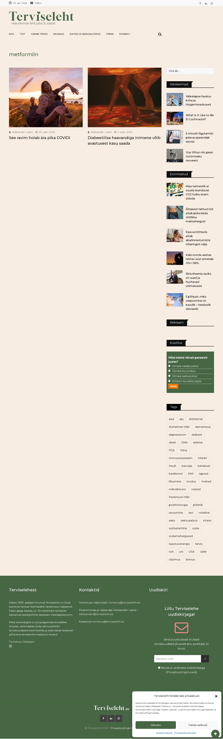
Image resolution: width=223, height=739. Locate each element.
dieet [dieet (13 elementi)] (172, 442)
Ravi (11, 34)
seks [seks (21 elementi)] (172, 520)
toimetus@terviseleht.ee (124, 602)
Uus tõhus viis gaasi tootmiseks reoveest (199, 156)
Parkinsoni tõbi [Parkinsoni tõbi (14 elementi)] (179, 497)
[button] (216, 696)
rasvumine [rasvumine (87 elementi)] (176, 512)
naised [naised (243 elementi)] (196, 489)
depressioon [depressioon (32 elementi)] (177, 434)
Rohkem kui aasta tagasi (186, 381)
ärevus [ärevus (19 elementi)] (190, 559)
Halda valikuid (197, 725)
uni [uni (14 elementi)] (181, 551)
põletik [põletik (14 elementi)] (198, 505)
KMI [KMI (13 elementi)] (191, 473)
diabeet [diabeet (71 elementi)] (196, 434)
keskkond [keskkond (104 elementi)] (176, 473)
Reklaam (29, 641)
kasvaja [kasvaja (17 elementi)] (187, 466)
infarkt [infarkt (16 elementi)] (202, 458)
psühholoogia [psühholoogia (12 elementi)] (178, 505)
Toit (22, 34)
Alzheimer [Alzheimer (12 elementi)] (196, 419)
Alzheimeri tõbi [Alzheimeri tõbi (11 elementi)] (179, 427)
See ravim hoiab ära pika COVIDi (39, 137)
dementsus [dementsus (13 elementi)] (203, 427)
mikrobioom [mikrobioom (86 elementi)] (177, 489)
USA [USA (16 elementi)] (192, 551)
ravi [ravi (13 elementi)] (190, 512)
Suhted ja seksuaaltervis (85, 34)
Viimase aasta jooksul (184, 376)
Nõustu (156, 725)
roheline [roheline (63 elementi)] (204, 512)
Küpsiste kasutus (164, 732)
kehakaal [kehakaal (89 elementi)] (204, 466)
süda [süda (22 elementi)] (195, 528)
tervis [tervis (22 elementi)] (199, 544)
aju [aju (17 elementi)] (181, 419)
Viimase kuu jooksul (183, 371)
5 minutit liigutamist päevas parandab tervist (199, 137)
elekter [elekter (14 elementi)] (198, 442)
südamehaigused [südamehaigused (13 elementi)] (181, 536)
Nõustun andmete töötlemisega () (181, 670)
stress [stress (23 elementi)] (207, 520)
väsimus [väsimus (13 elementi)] (174, 559)
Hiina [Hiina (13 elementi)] (183, 450)
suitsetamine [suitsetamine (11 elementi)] (178, 528)
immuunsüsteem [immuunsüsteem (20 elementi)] (180, 458)
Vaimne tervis (39, 34)
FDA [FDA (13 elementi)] (172, 450)
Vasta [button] (173, 386)
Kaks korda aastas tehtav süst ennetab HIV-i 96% (200, 259)
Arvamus (58, 34)
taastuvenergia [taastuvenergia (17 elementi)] (179, 544)
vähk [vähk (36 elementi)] (203, 551)
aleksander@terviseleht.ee (96, 614)
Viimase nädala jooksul (185, 366)
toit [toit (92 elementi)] (171, 551)
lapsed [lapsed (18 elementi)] (203, 473)
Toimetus (15, 641)
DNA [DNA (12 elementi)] (184, 442)
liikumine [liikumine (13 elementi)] (175, 481)
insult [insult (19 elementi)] (172, 466)
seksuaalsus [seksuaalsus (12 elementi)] (189, 520)
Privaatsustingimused (185, 732)
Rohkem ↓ (124, 34)
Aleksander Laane (22, 132)
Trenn (110, 34)
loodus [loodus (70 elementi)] (191, 481)
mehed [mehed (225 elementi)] (206, 481)
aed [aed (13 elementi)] (171, 419)
